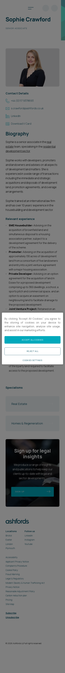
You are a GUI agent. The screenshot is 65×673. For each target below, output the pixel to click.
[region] (32, 338)
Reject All (32, 351)
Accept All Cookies (32, 339)
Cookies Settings (32, 360)
